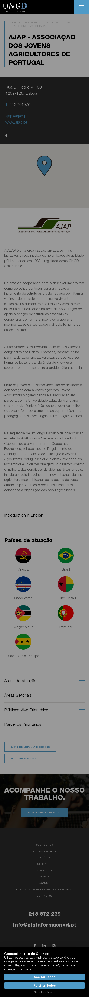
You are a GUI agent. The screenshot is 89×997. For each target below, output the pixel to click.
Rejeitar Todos (44, 985)
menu (81, 7)
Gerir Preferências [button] (44, 992)
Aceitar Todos (44, 977)
